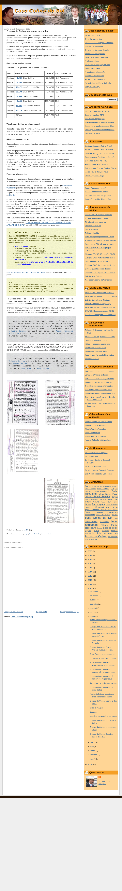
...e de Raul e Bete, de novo (96, 172)
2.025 (19, 78)
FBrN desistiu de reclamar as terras (99, 293)
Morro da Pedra (34, 534)
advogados (112, 512)
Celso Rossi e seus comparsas (102, 654)
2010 (90, 588)
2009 (90, 764)
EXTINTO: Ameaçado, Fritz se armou (100, 315)
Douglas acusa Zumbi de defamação (100, 157)
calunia (114, 515)
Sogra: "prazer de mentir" (95, 188)
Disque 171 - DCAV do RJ (95, 425)
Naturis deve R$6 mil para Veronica (99, 244)
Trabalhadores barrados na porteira (99, 122)
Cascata (93, 712)
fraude (104, 525)
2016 (90, 563)
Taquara (89, 512)
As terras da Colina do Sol (95, 79)
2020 (90, 551)
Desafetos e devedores (94, 76)
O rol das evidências (93, 39)
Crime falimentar (92, 229)
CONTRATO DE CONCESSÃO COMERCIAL (26, 272)
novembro (94, 596)
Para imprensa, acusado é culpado (99, 371)
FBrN (94, 494)
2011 (90, 584)
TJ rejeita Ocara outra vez (95, 222)
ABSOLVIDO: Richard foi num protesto (101, 296)
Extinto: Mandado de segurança (98, 304)
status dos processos (106, 533)
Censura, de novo (92, 133)
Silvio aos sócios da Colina (96, 340)
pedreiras (105, 531)
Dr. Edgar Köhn (91, 456)
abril (92, 746)
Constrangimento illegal (94, 175)
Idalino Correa (17, 331)
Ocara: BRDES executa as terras (98, 215)
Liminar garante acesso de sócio (98, 269)
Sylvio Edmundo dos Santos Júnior (101, 510)
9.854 (19, 82)
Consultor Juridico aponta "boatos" (99, 386)
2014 (90, 572)
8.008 (19, 96)
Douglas (103, 491)
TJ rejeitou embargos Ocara (96, 218)
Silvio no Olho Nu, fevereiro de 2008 (100, 337)
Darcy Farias (42, 368)
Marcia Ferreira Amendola (95, 429)
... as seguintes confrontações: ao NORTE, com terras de (41, 359)
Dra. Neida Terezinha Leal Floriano (99, 474)
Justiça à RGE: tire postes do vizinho (100, 265)
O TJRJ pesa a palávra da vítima (103, 658)
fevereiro (94, 755)
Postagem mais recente (13, 612)
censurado (19, 534)
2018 (90, 559)
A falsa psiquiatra (92, 61)
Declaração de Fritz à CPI (95, 348)
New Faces (112, 502)
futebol (99, 528)
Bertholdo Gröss (21, 364)
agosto (93, 608)
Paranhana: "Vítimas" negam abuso (99, 378)
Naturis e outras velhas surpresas (103, 716)
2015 (90, 568)
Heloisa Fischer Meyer (107, 494)
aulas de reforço (103, 515)
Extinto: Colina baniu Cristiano (97, 300)
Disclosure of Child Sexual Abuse (98, 422)
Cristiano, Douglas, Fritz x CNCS (98, 146)
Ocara (88, 504)
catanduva (104, 522)
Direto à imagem (96, 708)
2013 (90, 576)
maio (92, 742)
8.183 (19, 101)
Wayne (100, 512)
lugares (88, 531)
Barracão (89, 486)
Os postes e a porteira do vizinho (103, 683)
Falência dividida (92, 233)
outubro (93, 600)
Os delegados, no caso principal (98, 195)
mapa (26, 534)
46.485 (19, 106)
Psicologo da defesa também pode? (99, 130)
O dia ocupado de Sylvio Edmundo (99, 43)
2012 (90, 580)
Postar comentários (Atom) (22, 617)
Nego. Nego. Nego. (93, 68)
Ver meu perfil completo (104, 782)
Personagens (98, 504)
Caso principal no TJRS (94, 115)
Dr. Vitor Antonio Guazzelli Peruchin (99, 470)
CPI (112, 488)
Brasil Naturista (103, 488)
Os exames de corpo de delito (97, 50)
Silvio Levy (89, 507)
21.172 (19, 87)
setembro (94, 604)
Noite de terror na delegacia (96, 57)
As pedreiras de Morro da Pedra (98, 83)
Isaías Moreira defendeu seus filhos (99, 126)
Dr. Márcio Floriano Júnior (95, 466)
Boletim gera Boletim (93, 276)
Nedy (103, 502)
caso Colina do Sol (98, 517)
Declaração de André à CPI (96, 351)
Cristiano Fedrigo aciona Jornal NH (99, 153)
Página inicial (41, 612)
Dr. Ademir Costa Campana (96, 453)
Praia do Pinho (112, 504)
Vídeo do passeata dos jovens (97, 344)
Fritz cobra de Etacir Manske (96, 164)
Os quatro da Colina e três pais (97, 111)
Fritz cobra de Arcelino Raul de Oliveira (101, 168)
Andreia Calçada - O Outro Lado (98, 440)
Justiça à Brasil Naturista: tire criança (100, 258)
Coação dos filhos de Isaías (96, 192)
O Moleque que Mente (94, 46)
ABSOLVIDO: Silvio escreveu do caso (100, 307)
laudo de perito (110, 528)
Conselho (95, 491)
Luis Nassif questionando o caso (98, 390)
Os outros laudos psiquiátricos (97, 65)
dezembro (94, 592)
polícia (114, 530)
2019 (90, 555)
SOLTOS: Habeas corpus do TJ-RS (99, 311)
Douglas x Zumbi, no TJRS (96, 161)
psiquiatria (90, 533)
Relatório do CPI (92, 359)
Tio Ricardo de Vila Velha (95, 436)
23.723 (19, 110)
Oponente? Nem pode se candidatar (100, 272)
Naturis (96, 502)
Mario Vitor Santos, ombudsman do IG (100, 393)
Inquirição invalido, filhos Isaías (98, 199)
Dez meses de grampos (94, 119)
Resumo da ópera (92, 35)
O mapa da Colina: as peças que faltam (28, 31)
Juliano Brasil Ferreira (97, 496)
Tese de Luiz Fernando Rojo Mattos (99, 355)
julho (92, 612)
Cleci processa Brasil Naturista (97, 261)
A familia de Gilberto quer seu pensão (100, 240)
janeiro (93, 759)
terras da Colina (46, 534)
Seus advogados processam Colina (99, 237)
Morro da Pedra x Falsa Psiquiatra (99, 150)
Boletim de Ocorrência (102, 486)
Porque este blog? (92, 87)
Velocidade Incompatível (95, 54)
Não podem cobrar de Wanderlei (98, 280)
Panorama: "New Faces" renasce (98, 382)
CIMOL (12, 195)
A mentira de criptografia (95, 72)
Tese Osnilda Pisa (92, 433)
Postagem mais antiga (69, 612)
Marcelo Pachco (98, 499)
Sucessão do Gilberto (106, 507)
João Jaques (26, 368)
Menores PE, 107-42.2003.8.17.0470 (100, 254)
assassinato (90, 515)
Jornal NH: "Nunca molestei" (96, 375)
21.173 (19, 92)
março (93, 750)
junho (92, 616)
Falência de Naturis (93, 226)
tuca (95, 539)
